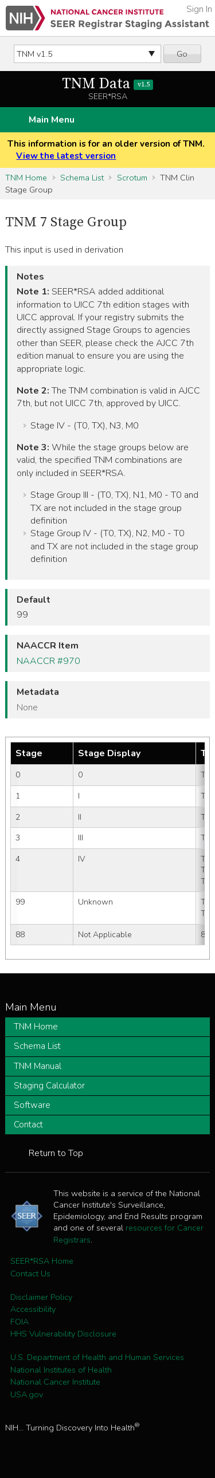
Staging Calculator (49, 1085)
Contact (28, 1124)
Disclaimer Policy (41, 1297)
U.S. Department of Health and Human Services (97, 1357)
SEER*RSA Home (41, 1261)
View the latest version (66, 156)
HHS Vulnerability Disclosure (63, 1333)
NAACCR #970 (48, 661)
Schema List (82, 177)
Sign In (199, 9)
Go (182, 54)
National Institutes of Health (61, 1369)
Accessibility (33, 1309)
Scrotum (132, 177)
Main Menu (52, 119)
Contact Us (30, 1273)
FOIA (19, 1321)
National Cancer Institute (55, 1381)
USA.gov (26, 1394)
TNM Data (107, 83)
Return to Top (56, 1153)
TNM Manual (37, 1066)
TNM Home (26, 177)
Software (32, 1105)
